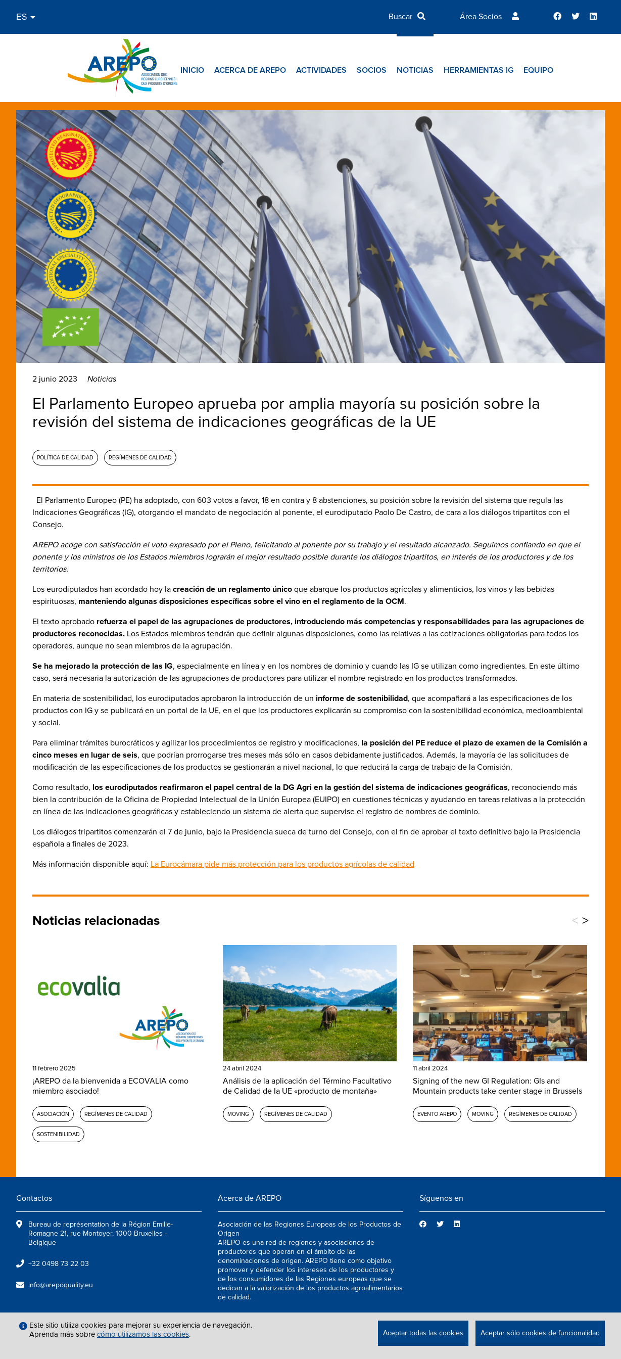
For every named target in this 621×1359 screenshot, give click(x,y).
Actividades (321, 70)
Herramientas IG (478, 70)
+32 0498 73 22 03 (58, 1263)
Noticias (415, 70)
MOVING (238, 1114)
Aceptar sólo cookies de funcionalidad (540, 1333)
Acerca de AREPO (250, 70)
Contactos (34, 1198)
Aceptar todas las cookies (423, 1333)
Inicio (192, 70)
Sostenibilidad (58, 1134)
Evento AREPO (437, 1114)
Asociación (53, 1114)
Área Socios (481, 17)
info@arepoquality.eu (60, 1285)
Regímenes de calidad (140, 457)
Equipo (538, 70)
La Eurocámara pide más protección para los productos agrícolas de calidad (282, 864)
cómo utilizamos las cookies (143, 1334)
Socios (372, 70)
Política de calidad (65, 457)
